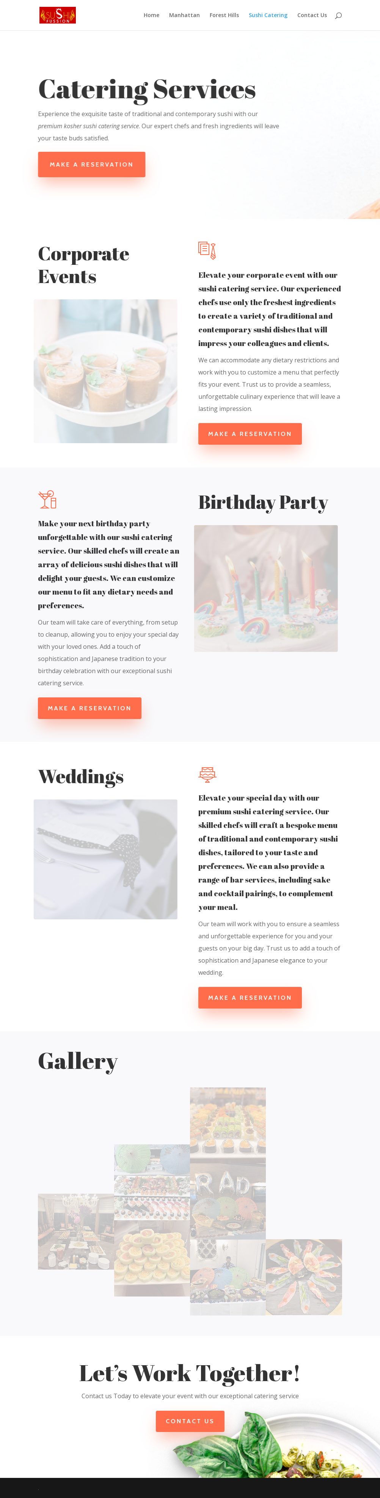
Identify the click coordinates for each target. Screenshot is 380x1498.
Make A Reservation (95, 164)
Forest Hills (224, 16)
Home (151, 16)
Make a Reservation (250, 433)
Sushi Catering (268, 16)
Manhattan (184, 16)
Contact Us (312, 16)
